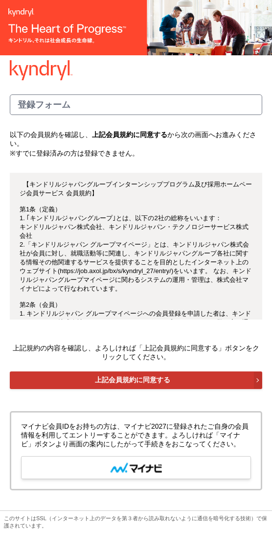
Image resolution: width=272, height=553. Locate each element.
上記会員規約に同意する (132, 380)
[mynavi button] (136, 467)
